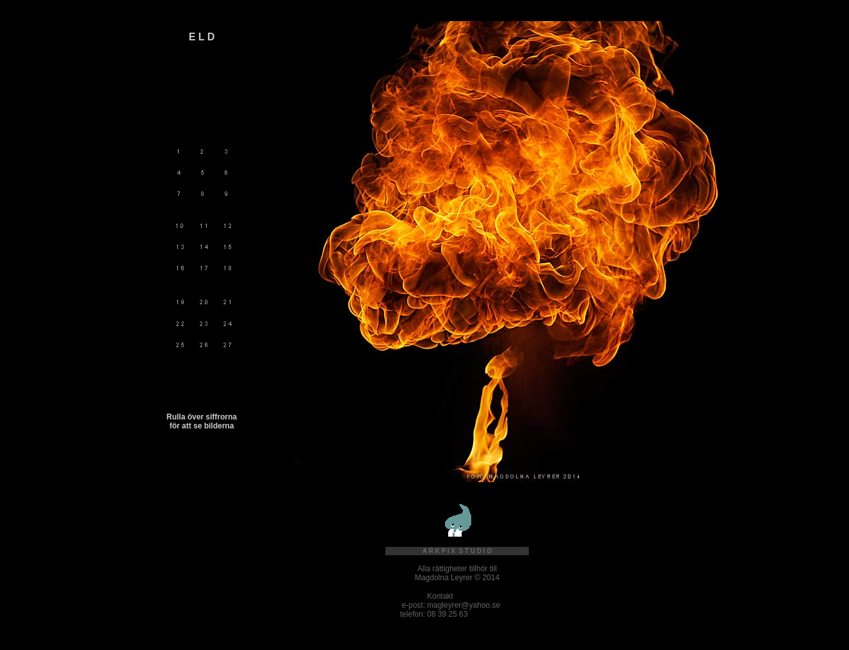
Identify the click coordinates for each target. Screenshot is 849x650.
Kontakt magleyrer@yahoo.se (463, 601)
